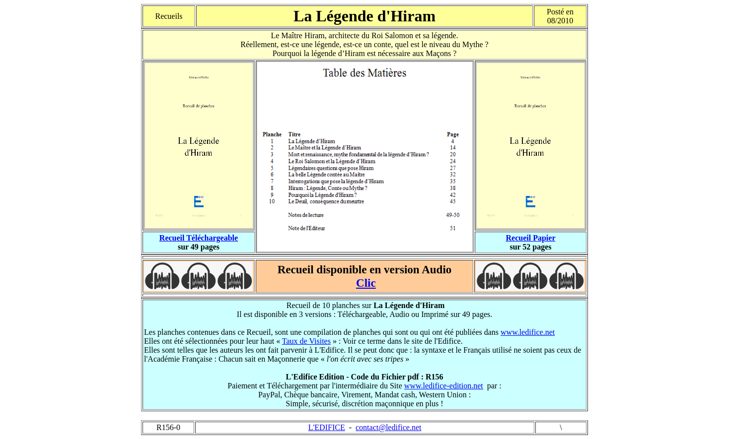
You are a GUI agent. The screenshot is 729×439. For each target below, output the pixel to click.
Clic (366, 282)
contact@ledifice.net (388, 427)
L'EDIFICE (326, 427)
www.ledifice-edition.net (443, 385)
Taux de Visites (306, 341)
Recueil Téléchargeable (198, 238)
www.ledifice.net (528, 332)
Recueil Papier (531, 238)
